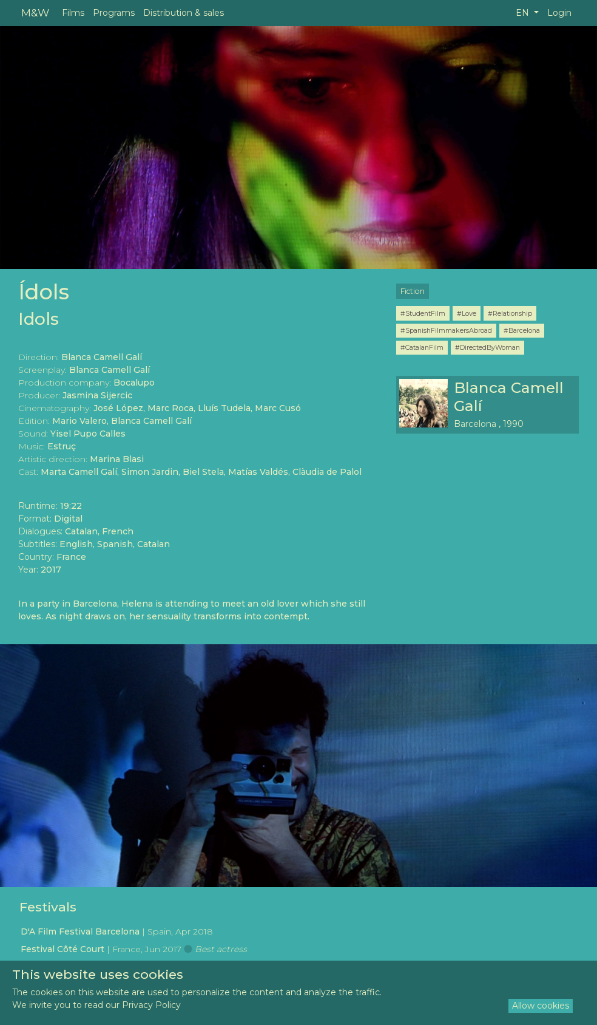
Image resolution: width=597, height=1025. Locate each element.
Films (73, 12)
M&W (35, 12)
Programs (114, 12)
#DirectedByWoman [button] (487, 347)
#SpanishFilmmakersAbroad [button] (446, 330)
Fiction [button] (412, 291)
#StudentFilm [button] (422, 313)
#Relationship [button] (510, 313)
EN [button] (523, 12)
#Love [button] (466, 313)
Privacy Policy (151, 1004)
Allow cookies (540, 1005)
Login (559, 12)
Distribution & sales (183, 12)
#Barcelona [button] (522, 330)
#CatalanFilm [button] (422, 347)
